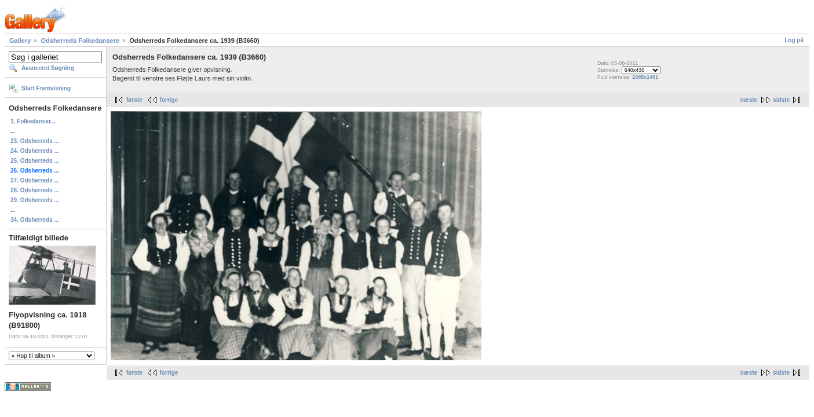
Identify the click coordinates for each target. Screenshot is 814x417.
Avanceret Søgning (47, 68)
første (134, 100)
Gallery (20, 40)
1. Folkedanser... (33, 121)
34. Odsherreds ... (34, 220)
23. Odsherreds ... (34, 141)
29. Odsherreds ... (34, 200)
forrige (169, 100)
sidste (781, 100)
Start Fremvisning (46, 88)
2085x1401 (645, 77)
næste (748, 100)
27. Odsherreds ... (34, 180)
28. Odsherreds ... (34, 190)
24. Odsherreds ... (34, 151)
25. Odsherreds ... (34, 161)
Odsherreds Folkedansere (80, 40)
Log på (794, 40)
